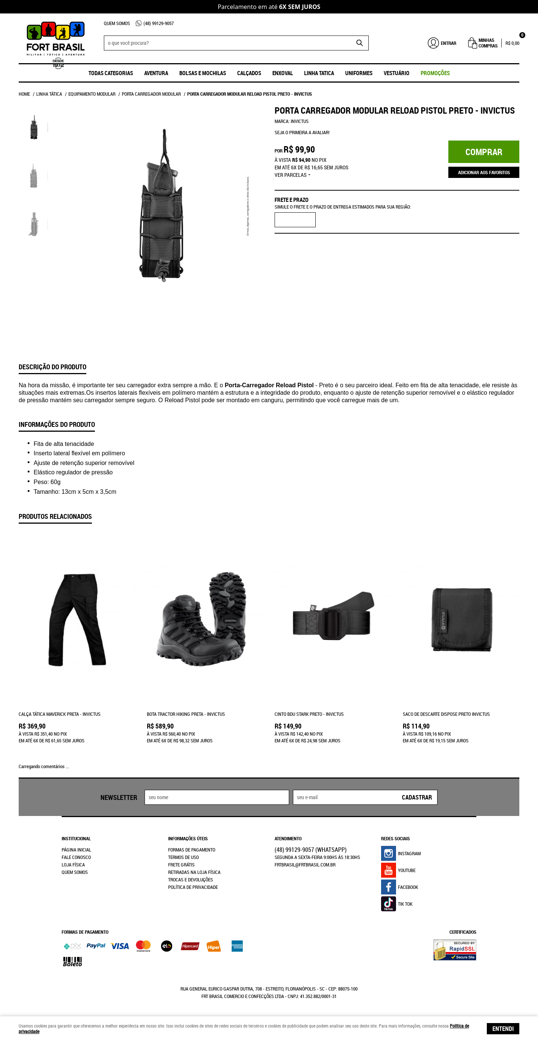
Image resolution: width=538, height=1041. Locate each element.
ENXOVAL (282, 73)
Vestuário (396, 73)
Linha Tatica (319, 73)
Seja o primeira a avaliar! (302, 132)
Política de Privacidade (193, 887)
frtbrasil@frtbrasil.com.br (305, 864)
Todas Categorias (111, 73)
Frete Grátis (181, 864)
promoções (435, 73)
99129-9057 (158, 23)
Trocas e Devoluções (190, 879)
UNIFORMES (358, 73)
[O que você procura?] (359, 43)
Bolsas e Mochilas (202, 73)
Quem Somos (117, 23)
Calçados (249, 73)
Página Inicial (76, 849)
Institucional (76, 838)
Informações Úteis (188, 838)
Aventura (156, 73)
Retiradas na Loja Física (194, 872)
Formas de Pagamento (191, 849)
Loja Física (73, 864)
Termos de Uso (183, 857)
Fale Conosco (76, 857)
